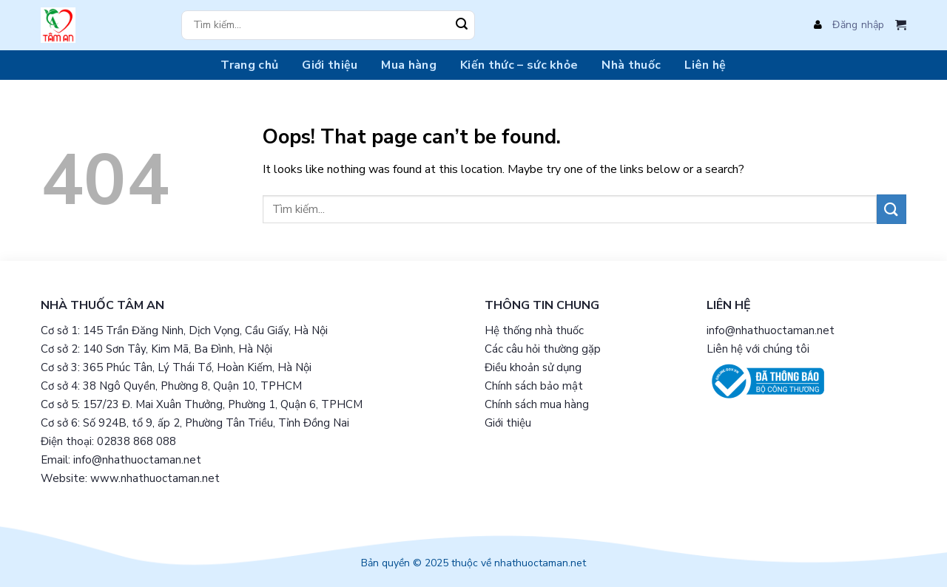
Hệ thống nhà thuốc (534, 330)
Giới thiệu (329, 65)
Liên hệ (705, 65)
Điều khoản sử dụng (533, 367)
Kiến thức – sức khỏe (519, 65)
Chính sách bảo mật (534, 386)
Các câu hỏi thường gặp (543, 349)
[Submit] (461, 25)
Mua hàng (409, 65)
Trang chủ (249, 65)
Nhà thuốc (631, 65)
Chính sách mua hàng (537, 404)
